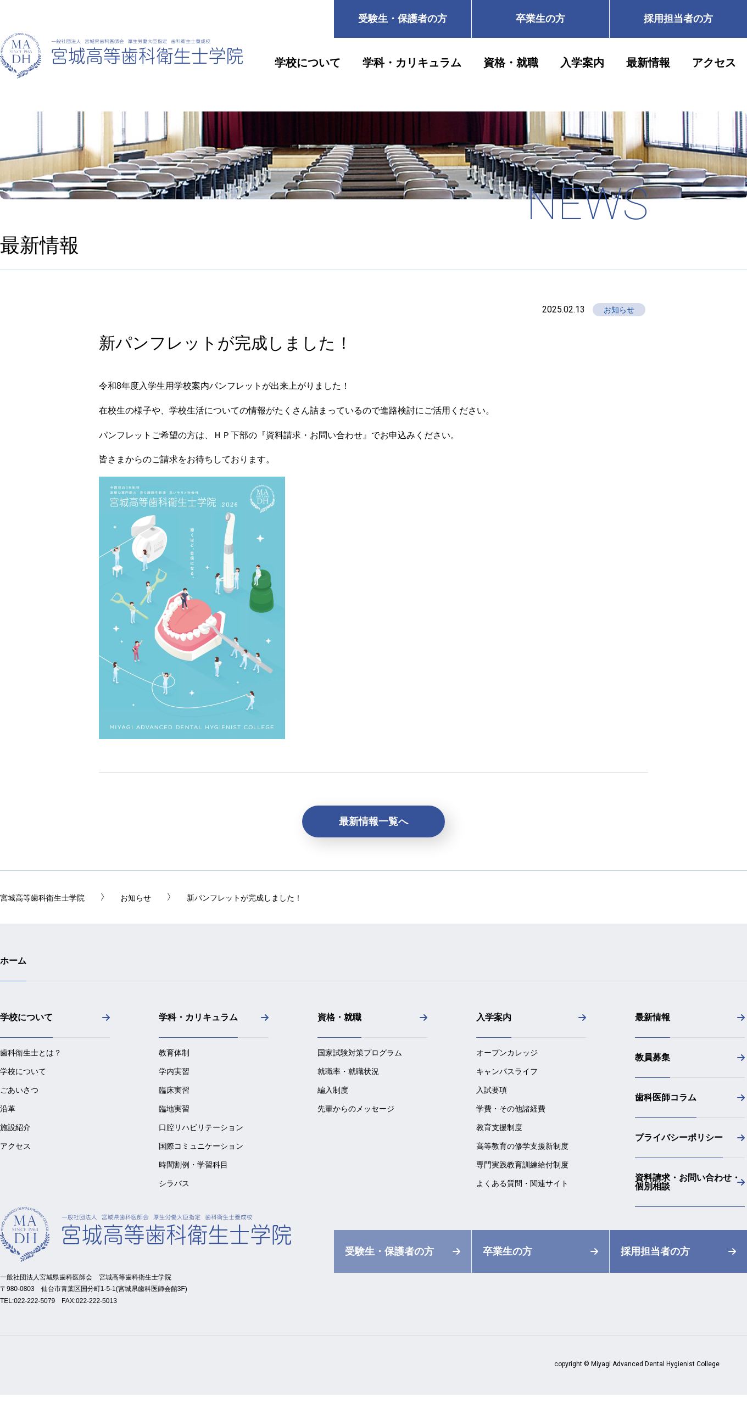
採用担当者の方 (678, 18)
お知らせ (619, 309)
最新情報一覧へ (373, 821)
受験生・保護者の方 (402, 18)
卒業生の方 (540, 18)
